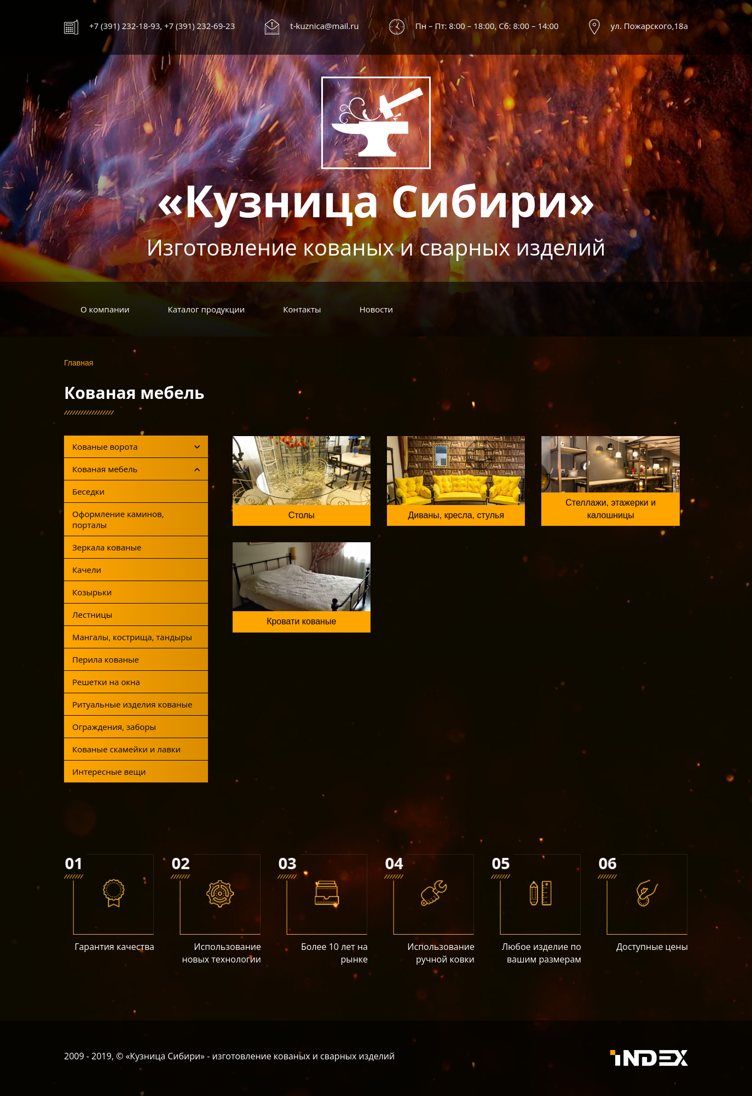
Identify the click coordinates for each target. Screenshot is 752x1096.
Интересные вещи (109, 771)
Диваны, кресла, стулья (456, 515)
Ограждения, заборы (114, 726)
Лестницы (92, 614)
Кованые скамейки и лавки (126, 749)
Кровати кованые (301, 621)
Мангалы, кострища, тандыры (132, 636)
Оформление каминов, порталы (118, 519)
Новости (377, 309)
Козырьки (92, 592)
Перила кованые (105, 659)
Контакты (302, 309)
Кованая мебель (136, 468)
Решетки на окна (106, 681)
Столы (301, 515)
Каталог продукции (206, 309)
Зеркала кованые (106, 547)
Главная (78, 362)
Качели (86, 569)
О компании (105, 309)
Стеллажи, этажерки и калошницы (610, 509)
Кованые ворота (136, 446)
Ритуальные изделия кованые (132, 704)
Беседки (88, 491)
